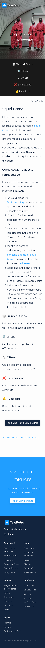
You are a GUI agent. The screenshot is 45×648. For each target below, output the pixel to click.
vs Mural (28, 598)
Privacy (7, 627)
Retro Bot (8, 560)
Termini (7, 622)
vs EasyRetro (30, 589)
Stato (6, 609)
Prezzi (27, 560)
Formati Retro (10, 555)
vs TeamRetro (30, 602)
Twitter (7, 593)
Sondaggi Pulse (11, 564)
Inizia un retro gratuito (22, 501)
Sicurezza (8, 605)
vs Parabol (29, 585)
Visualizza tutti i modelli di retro (20, 437)
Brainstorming (15, 202)
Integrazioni (9, 572)
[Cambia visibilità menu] (40, 4)
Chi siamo (8, 601)
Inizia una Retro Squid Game (22, 422)
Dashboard (29, 548)
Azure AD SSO (30, 572)
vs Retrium (29, 606)
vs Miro (27, 594)
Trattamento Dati (12, 631)
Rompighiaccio (11, 568)
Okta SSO (28, 568)
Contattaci (9, 597)
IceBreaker (24, 263)
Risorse (27, 564)
